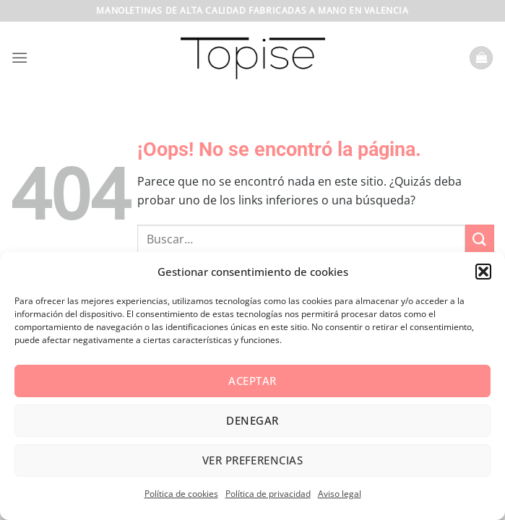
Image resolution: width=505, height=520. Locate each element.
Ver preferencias (252, 460)
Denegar (252, 420)
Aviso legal (339, 494)
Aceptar (252, 380)
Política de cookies (181, 494)
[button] (483, 271)
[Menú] (19, 57)
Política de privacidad (268, 494)
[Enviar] (479, 239)
